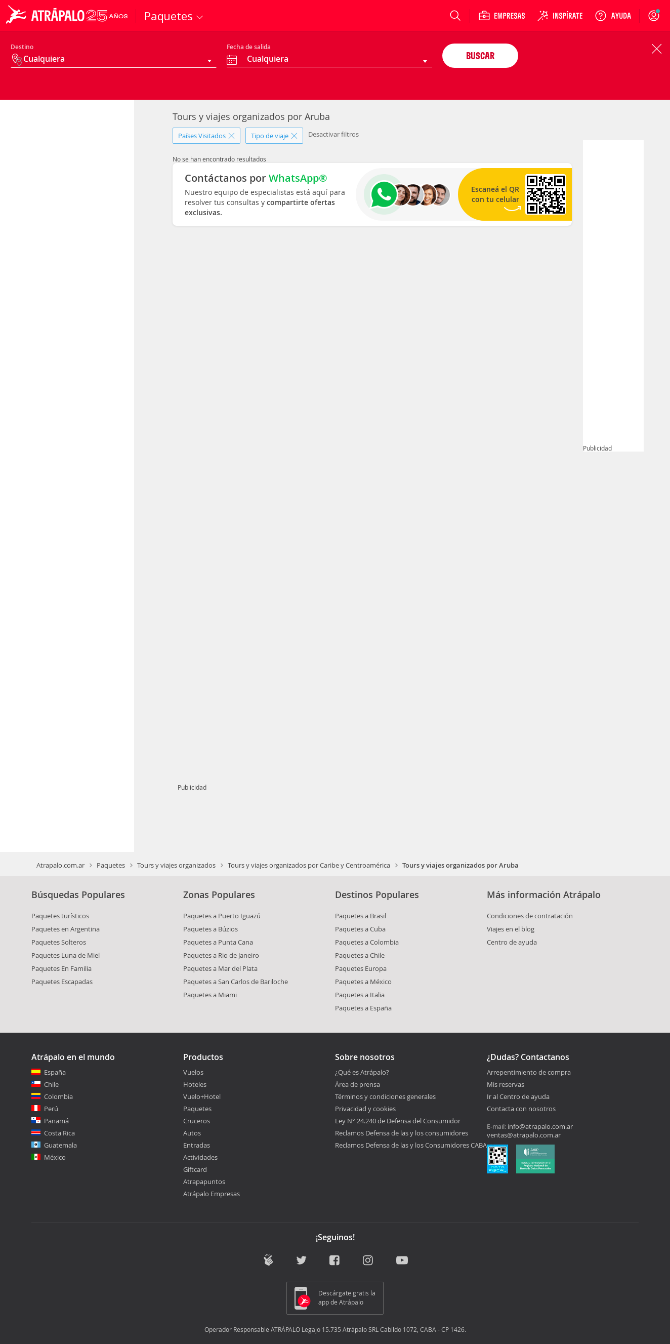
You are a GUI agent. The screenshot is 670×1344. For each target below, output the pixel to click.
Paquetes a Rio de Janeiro (221, 955)
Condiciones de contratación (530, 915)
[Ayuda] (613, 16)
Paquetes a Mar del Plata (220, 968)
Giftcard (195, 1169)
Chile (51, 1084)
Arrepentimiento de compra (529, 1073)
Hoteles (194, 1084)
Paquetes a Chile (360, 955)
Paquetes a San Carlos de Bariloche (235, 981)
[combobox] (330, 60)
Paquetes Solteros (58, 942)
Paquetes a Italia (360, 994)
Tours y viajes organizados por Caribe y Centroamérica (309, 865)
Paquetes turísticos (60, 915)
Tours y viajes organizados (176, 865)
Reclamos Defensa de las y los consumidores (401, 1132)
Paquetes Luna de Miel (65, 955)
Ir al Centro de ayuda (518, 1097)
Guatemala (60, 1145)
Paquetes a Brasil (360, 915)
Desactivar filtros (333, 134)
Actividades (200, 1157)
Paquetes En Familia (61, 968)
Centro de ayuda (512, 942)
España (55, 1072)
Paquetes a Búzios (210, 928)
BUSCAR (480, 55)
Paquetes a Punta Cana (218, 942)
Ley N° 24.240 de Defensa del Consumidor (397, 1120)
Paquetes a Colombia (367, 942)
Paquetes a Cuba (360, 928)
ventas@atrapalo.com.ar (524, 1134)
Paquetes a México (363, 981)
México (55, 1157)
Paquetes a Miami (210, 994)
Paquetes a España (363, 1007)
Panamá (56, 1120)
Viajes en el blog (510, 928)
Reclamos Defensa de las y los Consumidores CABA (411, 1145)
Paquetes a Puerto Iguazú (222, 915)
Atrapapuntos (204, 1181)
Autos (192, 1132)
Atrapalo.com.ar (60, 865)
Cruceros (196, 1120)
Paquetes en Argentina (65, 928)
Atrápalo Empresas (211, 1193)
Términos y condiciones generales (385, 1096)
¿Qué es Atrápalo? (362, 1072)
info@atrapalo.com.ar (540, 1126)
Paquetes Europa (361, 968)
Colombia (58, 1096)
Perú (51, 1108)
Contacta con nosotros (521, 1109)
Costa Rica (59, 1132)
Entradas (196, 1145)
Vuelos (193, 1072)
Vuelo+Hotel (202, 1096)
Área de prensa (357, 1084)
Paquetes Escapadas (62, 981)
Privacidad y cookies (365, 1108)
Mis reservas (505, 1085)
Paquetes (111, 865)
